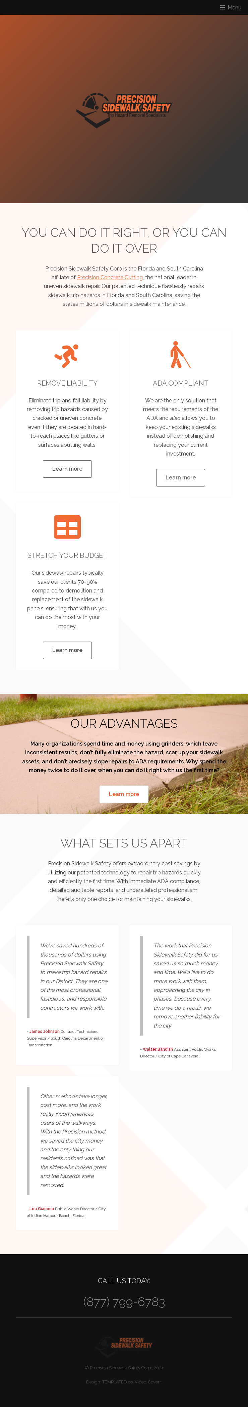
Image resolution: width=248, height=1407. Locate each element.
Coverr (154, 1381)
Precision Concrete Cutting (110, 277)
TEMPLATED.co (117, 1381)
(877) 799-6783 (124, 1302)
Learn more (67, 469)
